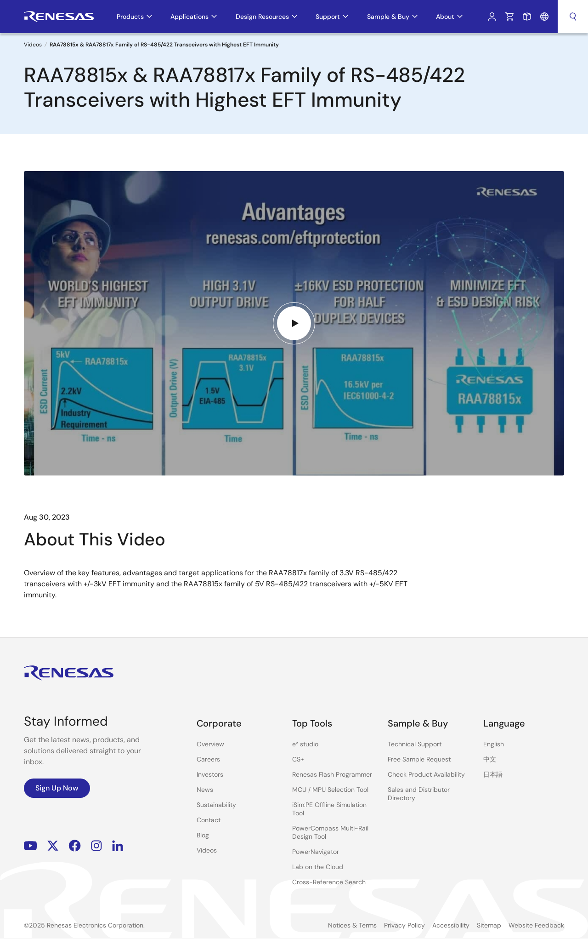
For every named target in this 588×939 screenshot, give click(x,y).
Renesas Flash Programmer (332, 774)
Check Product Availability (426, 774)
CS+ (298, 759)
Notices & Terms (352, 925)
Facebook (74, 845)
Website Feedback (536, 925)
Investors (210, 774)
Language (544, 16)
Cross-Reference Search (329, 882)
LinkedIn (117, 845)
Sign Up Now (57, 788)
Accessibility (450, 925)
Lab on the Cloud (317, 867)
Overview (210, 744)
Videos (33, 44)
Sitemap (489, 925)
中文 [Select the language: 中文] (489, 759)
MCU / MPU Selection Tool (330, 789)
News (205, 789)
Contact (208, 820)
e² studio (305, 744)
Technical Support (414, 744)
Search (573, 16)
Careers (208, 759)
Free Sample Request (419, 759)
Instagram (96, 845)
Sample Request (527, 16)
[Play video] (294, 323)
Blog (203, 835)
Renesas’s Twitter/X (52, 845)
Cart (509, 16)
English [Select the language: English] (493, 744)
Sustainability (216, 805)
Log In (492, 16)
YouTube (30, 845)
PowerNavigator (315, 851)
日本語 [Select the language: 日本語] (493, 774)
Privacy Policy (404, 925)
